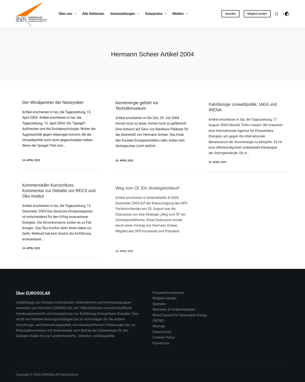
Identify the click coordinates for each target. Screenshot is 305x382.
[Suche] (276, 13)
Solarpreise (156, 13)
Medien (181, 13)
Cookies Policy (163, 337)
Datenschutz (161, 332)
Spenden (230, 13)
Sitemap (158, 326)
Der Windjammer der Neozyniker (53, 103)
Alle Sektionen (93, 14)
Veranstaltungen (125, 13)
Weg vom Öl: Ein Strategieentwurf (147, 205)
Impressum (161, 343)
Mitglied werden (257, 13)
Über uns (68, 13)
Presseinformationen (168, 293)
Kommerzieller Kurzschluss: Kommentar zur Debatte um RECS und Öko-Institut (59, 195)
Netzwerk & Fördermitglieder (173, 309)
